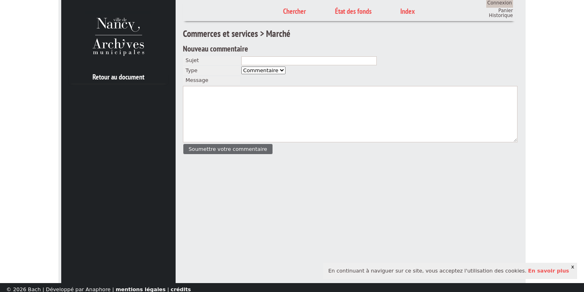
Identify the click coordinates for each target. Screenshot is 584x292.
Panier (505, 10)
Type (192, 70)
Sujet (192, 60)
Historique (501, 15)
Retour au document (118, 77)
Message (197, 80)
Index (407, 11)
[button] (228, 149)
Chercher (294, 11)
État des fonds (353, 11)
